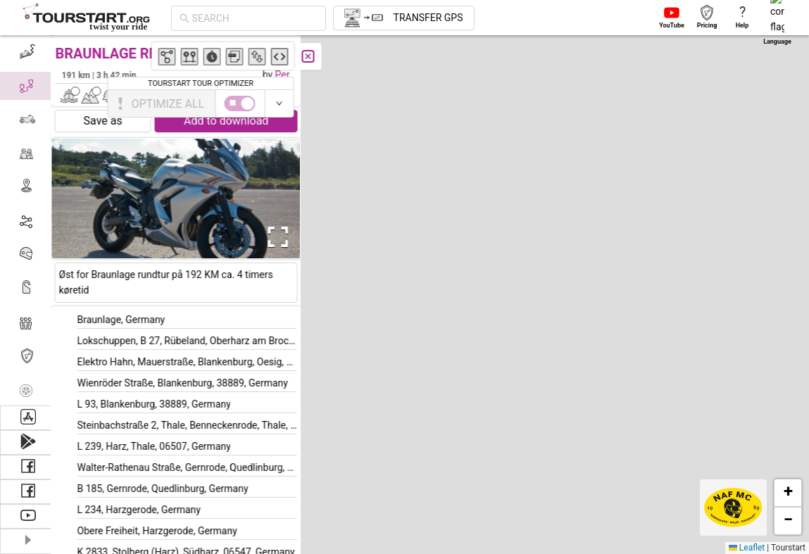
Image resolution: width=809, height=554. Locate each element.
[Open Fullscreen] (280, 237)
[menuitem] (28, 52)
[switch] (747, 103)
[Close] (313, 56)
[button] (535, 214)
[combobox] (255, 18)
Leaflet (747, 548)
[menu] (28, 220)
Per (287, 74)
